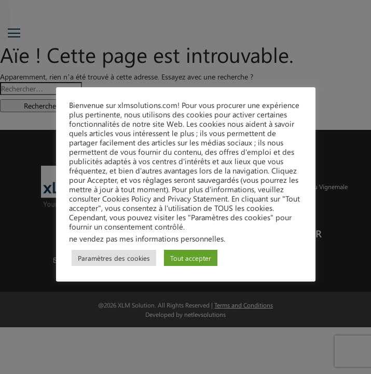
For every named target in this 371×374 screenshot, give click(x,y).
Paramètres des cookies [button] (114, 257)
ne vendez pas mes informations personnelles (146, 238)
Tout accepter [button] (190, 257)
